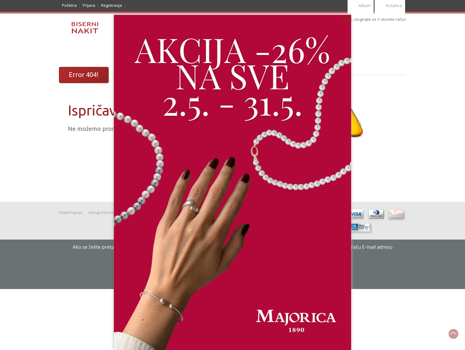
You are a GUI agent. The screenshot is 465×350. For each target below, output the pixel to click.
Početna (69, 5)
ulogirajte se (365, 19)
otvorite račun (393, 19)
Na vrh (456, 337)
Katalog (73, 52)
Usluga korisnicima (105, 212)
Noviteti (100, 52)
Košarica (390, 6)
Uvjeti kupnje (70, 212)
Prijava (89, 5)
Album (361, 6)
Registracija (111, 5)
